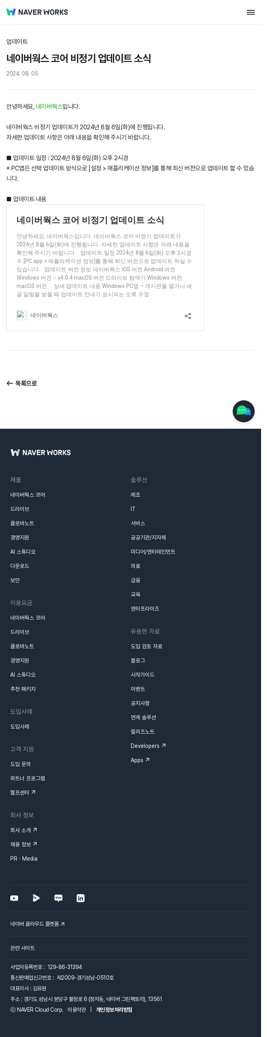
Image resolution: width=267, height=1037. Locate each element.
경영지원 (19, 509)
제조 (135, 466)
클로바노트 (22, 495)
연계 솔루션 (143, 689)
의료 (135, 537)
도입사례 (19, 698)
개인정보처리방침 (114, 981)
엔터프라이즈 (145, 580)
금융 (135, 552)
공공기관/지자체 (148, 509)
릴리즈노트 (142, 703)
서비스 (138, 495)
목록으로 (26, 383)
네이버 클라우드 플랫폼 (34, 895)
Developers (145, 717)
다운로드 (19, 537)
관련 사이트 (22, 919)
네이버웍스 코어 (27, 466)
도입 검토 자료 (146, 618)
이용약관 (77, 981)
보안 (15, 552)
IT (133, 480)
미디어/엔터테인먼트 (153, 523)
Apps (137, 732)
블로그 (138, 632)
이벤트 (138, 660)
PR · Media (24, 830)
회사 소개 (20, 802)
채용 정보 (20, 816)
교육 (135, 566)
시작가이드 (142, 646)
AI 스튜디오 (23, 523)
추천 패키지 (23, 660)
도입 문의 (20, 735)
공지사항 (140, 675)
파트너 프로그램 (27, 750)
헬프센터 (19, 764)
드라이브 (19, 480)
